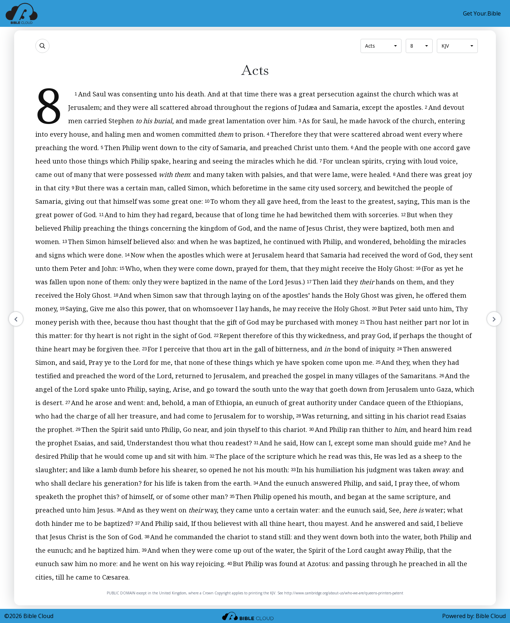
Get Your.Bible (482, 13)
